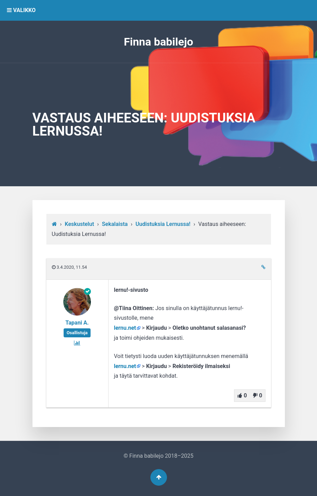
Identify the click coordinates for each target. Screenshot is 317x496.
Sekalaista (115, 224)
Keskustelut (79, 224)
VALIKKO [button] (21, 10)
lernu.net (125, 328)
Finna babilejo (158, 41)
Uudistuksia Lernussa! (163, 224)
